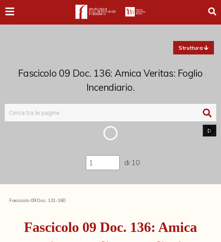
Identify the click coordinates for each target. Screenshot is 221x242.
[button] (193, 47)
